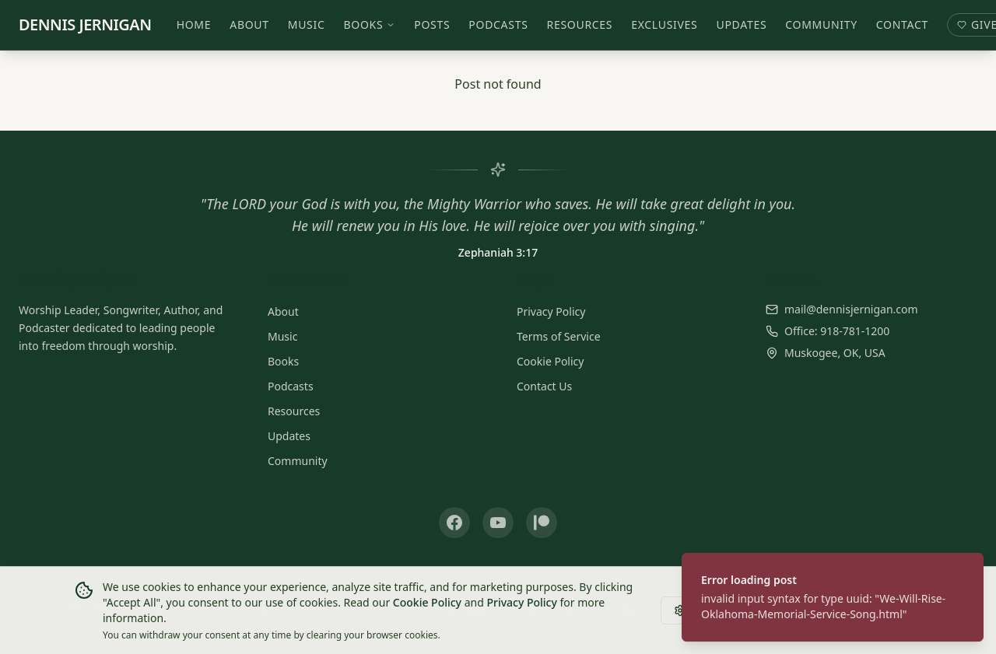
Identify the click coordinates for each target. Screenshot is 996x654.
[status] (833, 597)
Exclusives (664, 24)
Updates (742, 24)
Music (306, 24)
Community (822, 24)
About (250, 24)
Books (370, 24)
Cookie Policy (550, 361)
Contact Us (544, 386)
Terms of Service (559, 336)
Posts (433, 24)
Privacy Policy (551, 311)
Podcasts (498, 24)
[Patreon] (541, 522)
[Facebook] (454, 522)
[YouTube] (498, 522)
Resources (580, 24)
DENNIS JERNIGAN (85, 24)
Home (194, 24)
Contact (902, 24)
